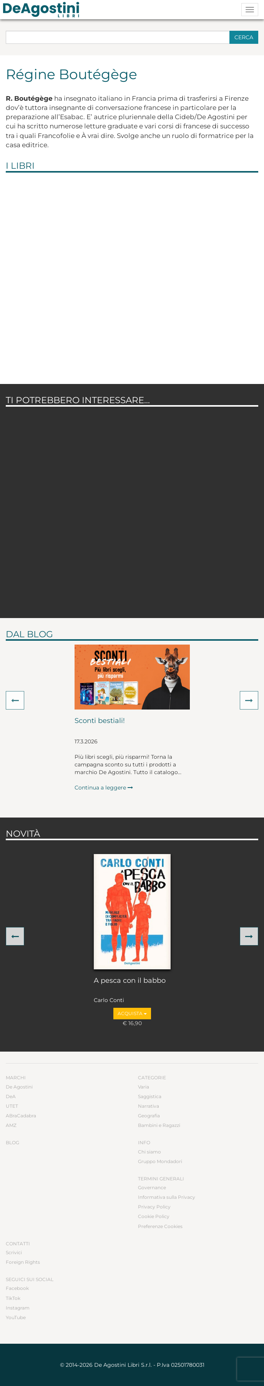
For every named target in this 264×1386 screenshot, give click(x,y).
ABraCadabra (21, 1115)
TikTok (13, 1298)
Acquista (132, 1013)
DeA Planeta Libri (43, 9)
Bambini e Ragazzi (159, 1125)
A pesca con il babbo (130, 981)
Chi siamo (149, 1152)
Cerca (243, 37)
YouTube (16, 1317)
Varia (143, 1087)
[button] (15, 700)
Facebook (17, 1288)
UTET (12, 1106)
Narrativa (148, 1106)
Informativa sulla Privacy (166, 1197)
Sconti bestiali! (100, 721)
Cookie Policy (153, 1216)
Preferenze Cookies (160, 1226)
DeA (11, 1096)
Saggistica (149, 1096)
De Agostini (19, 1087)
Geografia (149, 1115)
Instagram (18, 1308)
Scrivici (14, 1252)
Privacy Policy (154, 1207)
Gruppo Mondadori (160, 1161)
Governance (152, 1187)
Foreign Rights (23, 1262)
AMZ (11, 1125)
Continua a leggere (104, 787)
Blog (12, 1142)
